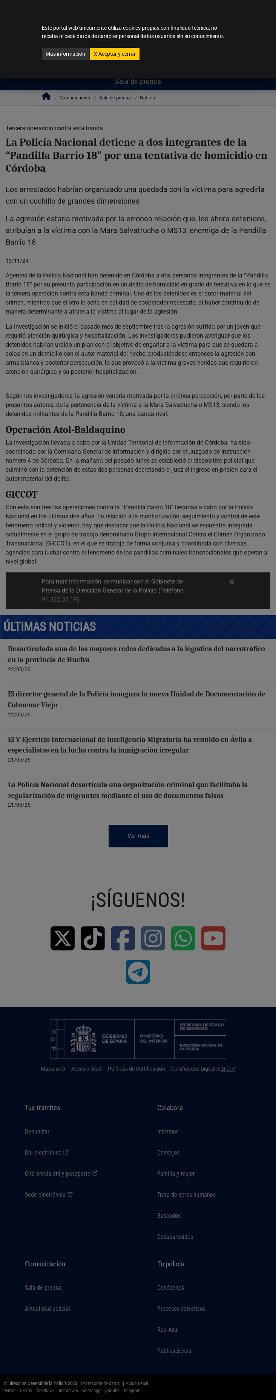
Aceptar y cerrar (115, 54)
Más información (65, 54)
